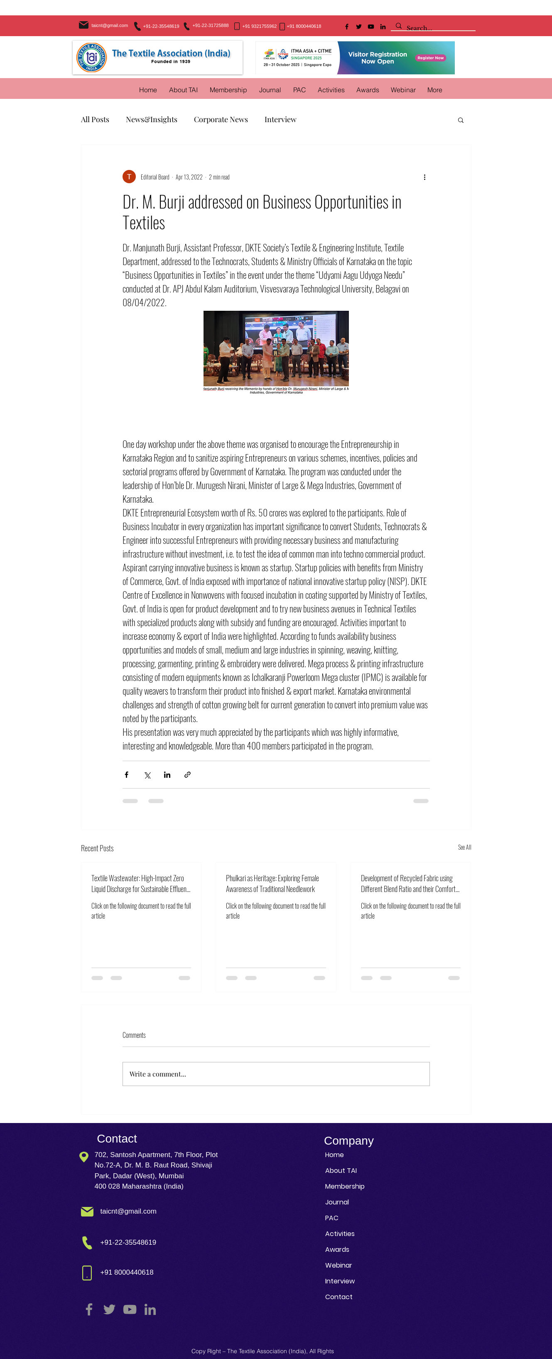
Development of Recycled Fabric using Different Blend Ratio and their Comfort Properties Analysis (408, 883)
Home (334, 1155)
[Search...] (432, 28)
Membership (345, 1186)
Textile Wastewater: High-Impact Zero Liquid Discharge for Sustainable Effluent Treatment (140, 883)
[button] (331, 89)
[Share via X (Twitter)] (147, 775)
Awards (337, 1249)
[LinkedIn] (383, 26)
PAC (332, 1218)
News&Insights (151, 119)
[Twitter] (359, 26)
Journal (337, 1202)
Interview (281, 119)
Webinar (338, 1265)
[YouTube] (371, 26)
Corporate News (221, 119)
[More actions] (425, 177)
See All (464, 847)
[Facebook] (347, 26)
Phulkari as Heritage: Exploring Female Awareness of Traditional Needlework (272, 883)
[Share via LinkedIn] (167, 775)
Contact (339, 1297)
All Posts (95, 119)
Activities (340, 1234)
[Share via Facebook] (126, 775)
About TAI (341, 1170)
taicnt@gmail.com (110, 25)
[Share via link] (187, 775)
